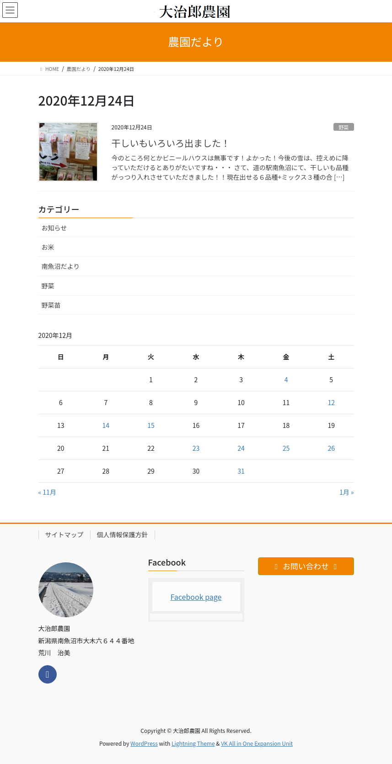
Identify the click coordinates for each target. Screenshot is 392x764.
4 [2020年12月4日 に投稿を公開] (286, 379)
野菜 (343, 127)
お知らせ (54, 227)
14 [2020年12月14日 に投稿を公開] (106, 425)
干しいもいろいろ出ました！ (171, 143)
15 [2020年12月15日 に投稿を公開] (151, 425)
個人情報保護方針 (122, 534)
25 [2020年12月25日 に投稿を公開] (286, 448)
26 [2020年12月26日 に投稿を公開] (331, 448)
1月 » (346, 492)
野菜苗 (51, 305)
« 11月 (47, 492)
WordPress (144, 743)
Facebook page (196, 596)
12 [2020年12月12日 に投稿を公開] (331, 402)
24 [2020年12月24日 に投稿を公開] (241, 448)
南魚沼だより (61, 266)
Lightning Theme (193, 743)
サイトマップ (64, 534)
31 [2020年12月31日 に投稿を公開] (241, 470)
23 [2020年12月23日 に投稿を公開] (196, 448)
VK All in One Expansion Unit (257, 743)
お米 (48, 246)
